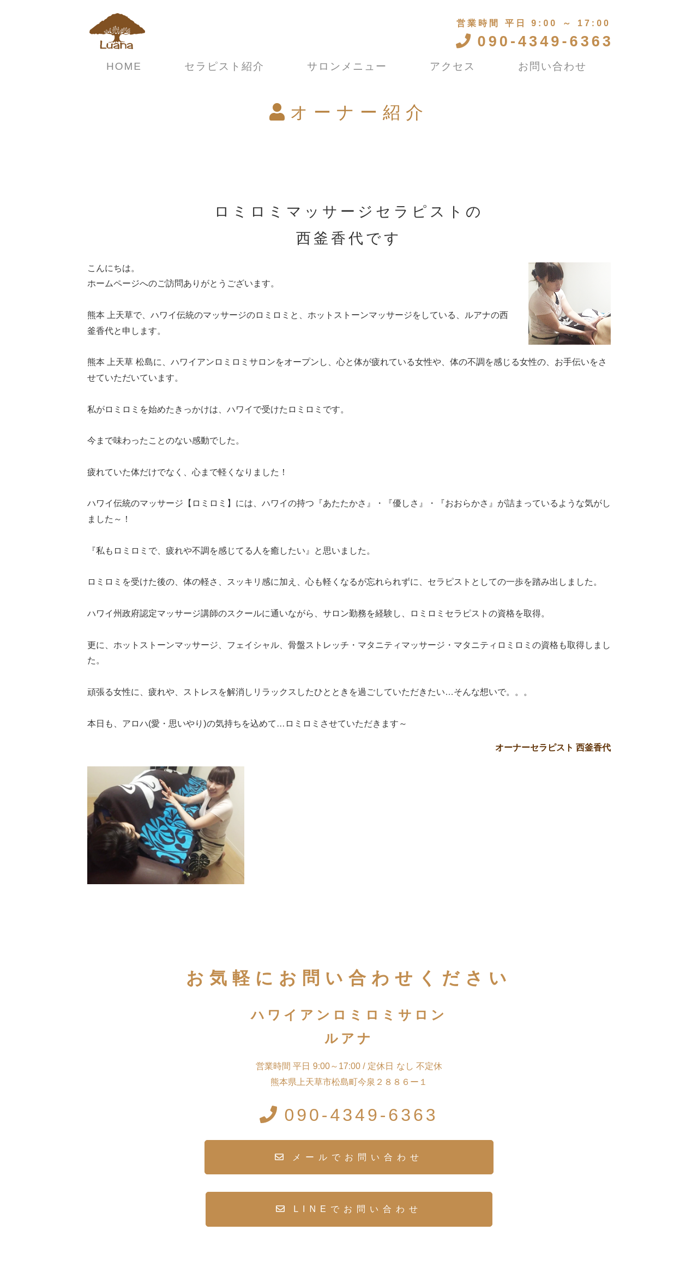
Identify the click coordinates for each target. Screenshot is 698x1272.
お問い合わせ (552, 66)
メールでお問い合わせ (357, 1157)
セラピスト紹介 (224, 66)
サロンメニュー (347, 66)
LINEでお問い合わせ (357, 1209)
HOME (124, 66)
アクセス (453, 66)
